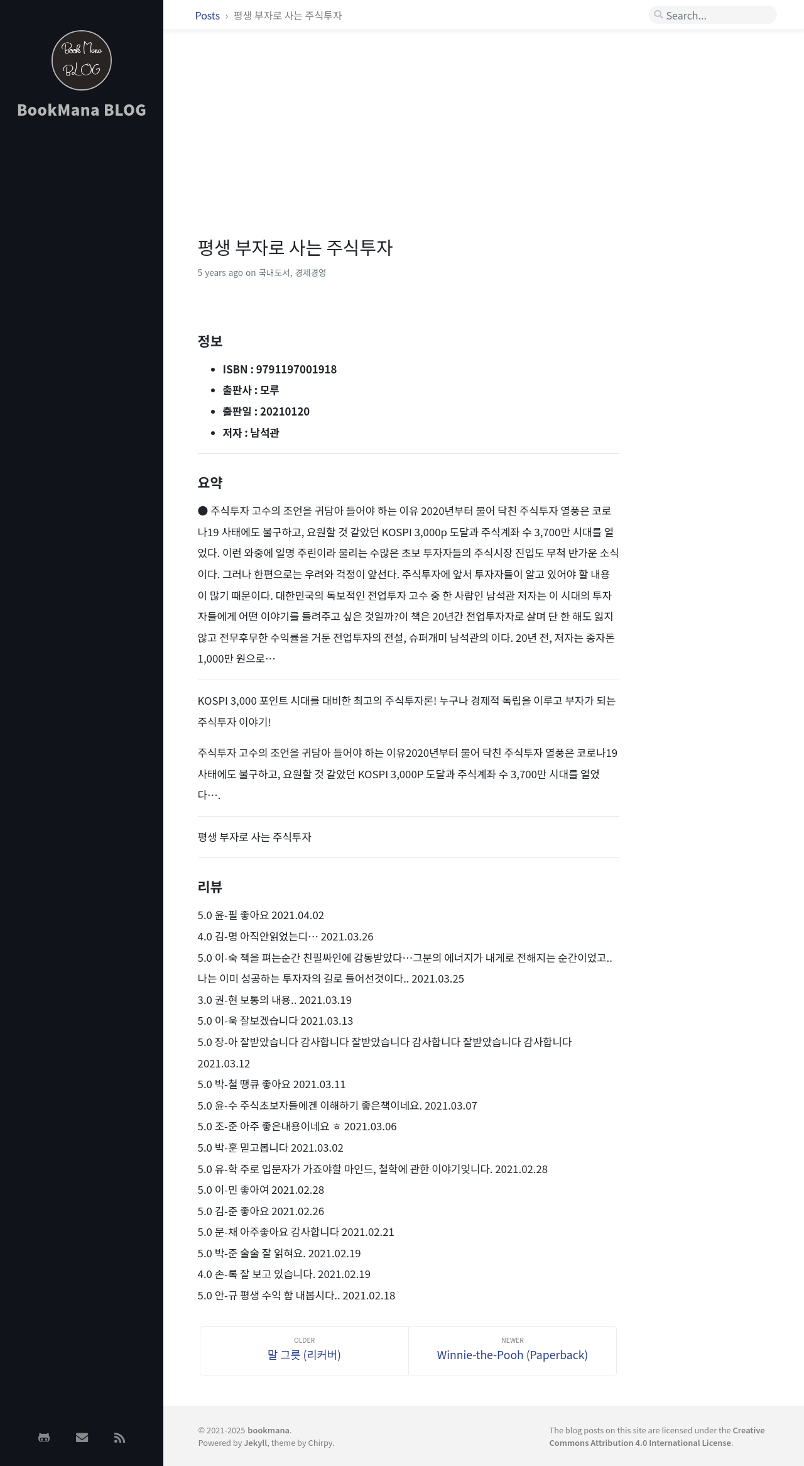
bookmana (268, 1430)
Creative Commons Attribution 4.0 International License (656, 1436)
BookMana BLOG (82, 109)
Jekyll (255, 1442)
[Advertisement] (81, 328)
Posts (208, 15)
